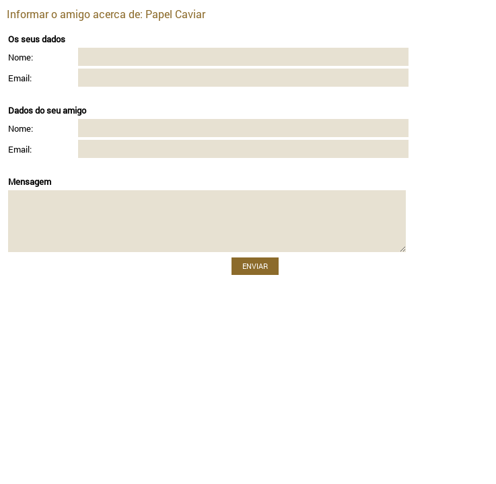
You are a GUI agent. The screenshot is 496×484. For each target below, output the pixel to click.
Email (19, 78)
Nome (19, 57)
